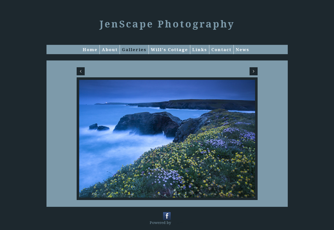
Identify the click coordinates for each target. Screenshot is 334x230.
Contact (221, 49)
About (110, 49)
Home (90, 49)
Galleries (134, 49)
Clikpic (178, 222)
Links (199, 49)
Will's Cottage (169, 49)
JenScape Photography (167, 23)
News (242, 49)
